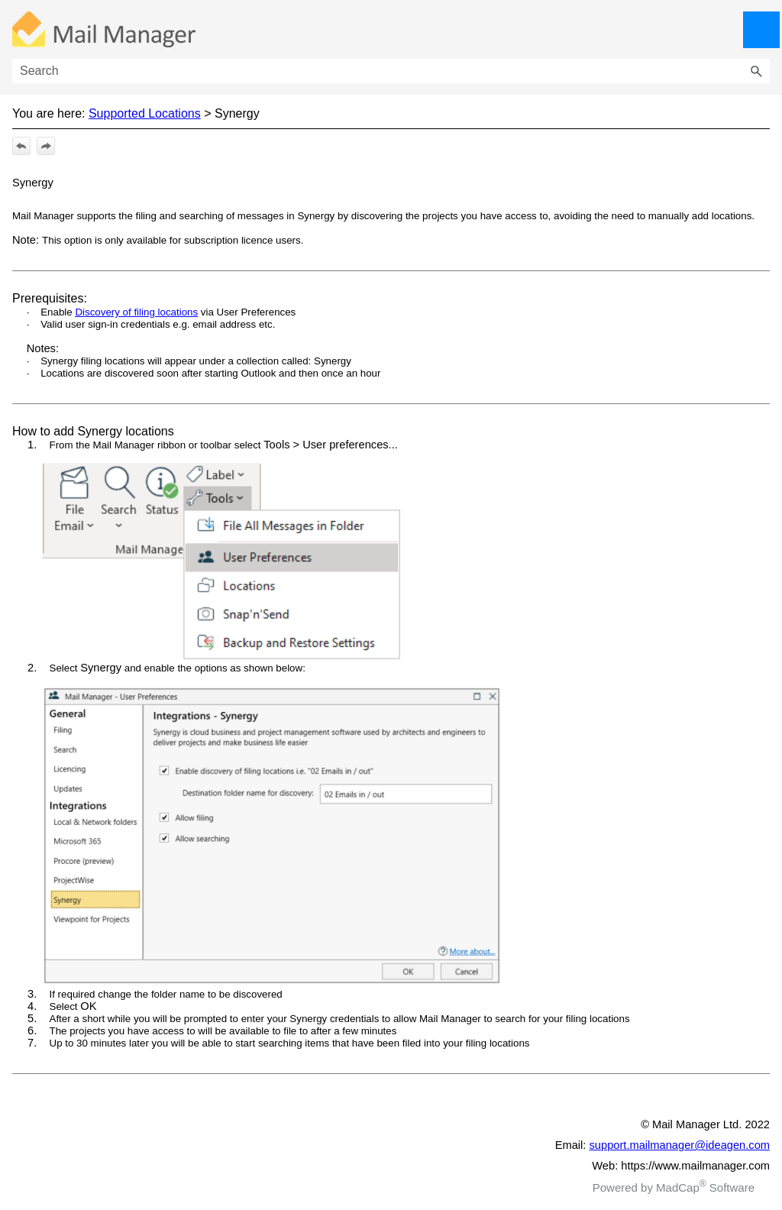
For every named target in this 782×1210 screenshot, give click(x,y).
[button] (756, 71)
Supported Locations (145, 113)
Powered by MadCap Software (674, 1187)
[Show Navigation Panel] (761, 29)
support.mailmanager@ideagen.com (680, 1145)
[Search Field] (391, 71)
